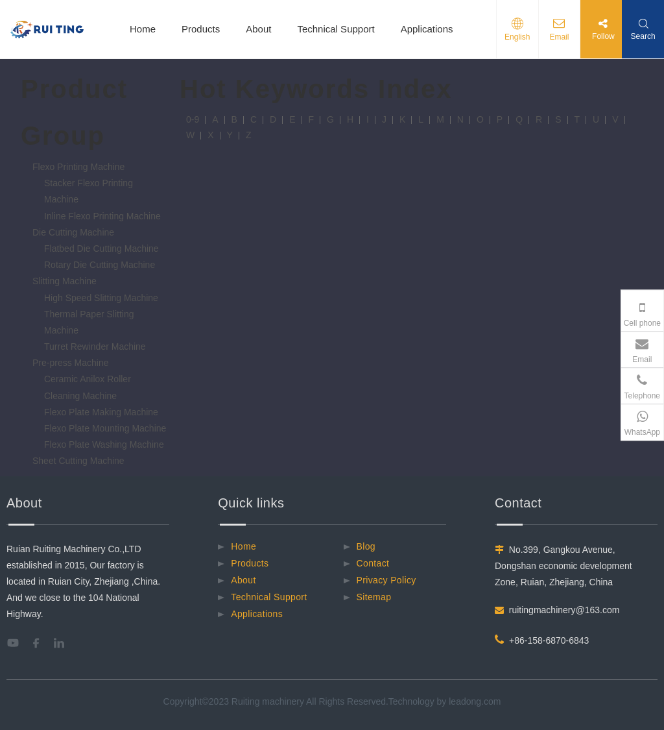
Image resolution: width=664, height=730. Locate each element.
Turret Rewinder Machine (95, 346)
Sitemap (374, 597)
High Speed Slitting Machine (101, 298)
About (258, 28)
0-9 (192, 119)
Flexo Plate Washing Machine (104, 444)
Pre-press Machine (70, 363)
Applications (427, 28)
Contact (373, 563)
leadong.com (475, 701)
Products (201, 28)
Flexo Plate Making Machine (101, 412)
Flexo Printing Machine (78, 167)
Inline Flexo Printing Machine (102, 216)
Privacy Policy (386, 580)
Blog (366, 546)
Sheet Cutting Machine (78, 461)
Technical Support (335, 28)
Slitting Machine (64, 281)
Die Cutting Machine (73, 232)
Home (143, 28)
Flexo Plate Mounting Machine (105, 428)
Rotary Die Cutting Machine (99, 265)
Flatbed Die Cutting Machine (101, 248)
